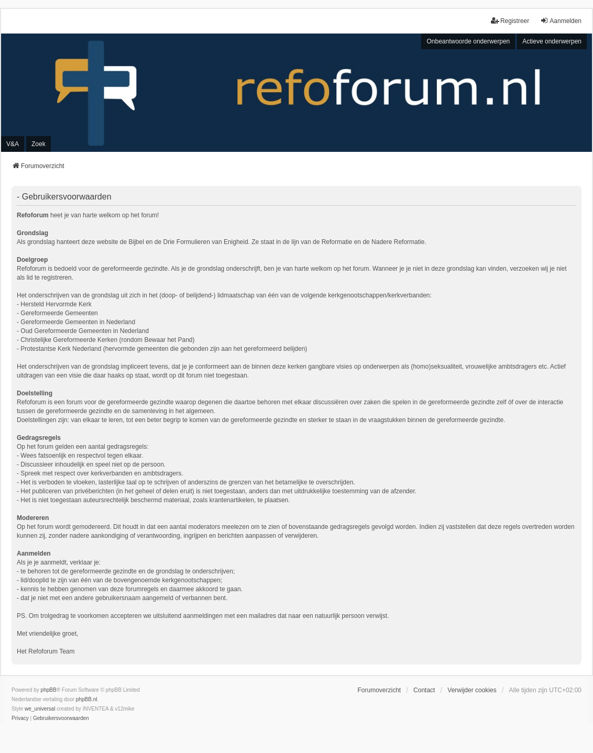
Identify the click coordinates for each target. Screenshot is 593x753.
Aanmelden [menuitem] (560, 21)
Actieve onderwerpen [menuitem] (551, 41)
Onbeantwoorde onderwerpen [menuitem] (468, 41)
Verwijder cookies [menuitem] (471, 690)
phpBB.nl (86, 699)
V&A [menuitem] (12, 144)
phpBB (49, 690)
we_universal (40, 709)
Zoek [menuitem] (38, 144)
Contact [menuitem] (424, 690)
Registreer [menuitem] (510, 21)
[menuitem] (20, 718)
